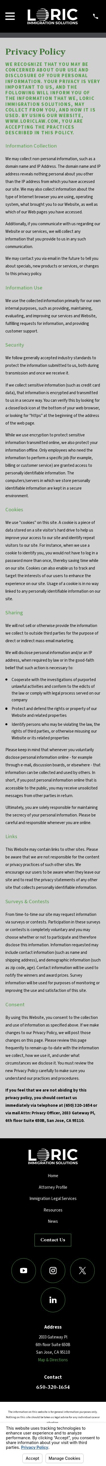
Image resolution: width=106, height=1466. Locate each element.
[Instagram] (53, 1270)
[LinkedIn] (53, 1300)
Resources (53, 1210)
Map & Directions (53, 1360)
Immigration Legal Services (53, 1199)
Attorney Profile (53, 1187)
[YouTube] (23, 1270)
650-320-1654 (53, 1387)
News (53, 1221)
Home (53, 1176)
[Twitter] (82, 1270)
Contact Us (52, 1239)
